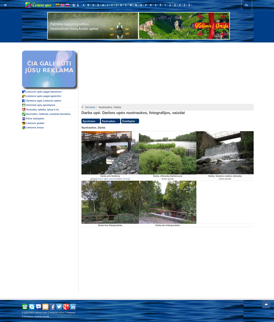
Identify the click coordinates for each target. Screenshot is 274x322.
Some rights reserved (103, 179)
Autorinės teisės (57, 313)
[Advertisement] (138, 44)
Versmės (90, 107)
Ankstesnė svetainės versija (36, 316)
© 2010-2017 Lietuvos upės (35, 313)
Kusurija (126, 179)
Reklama (71, 313)
